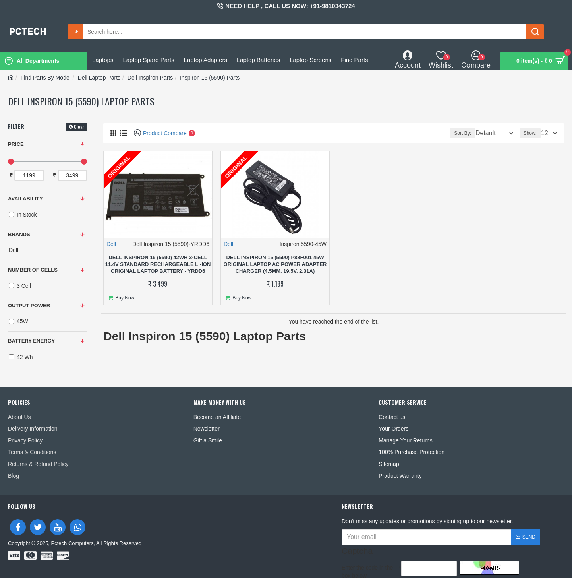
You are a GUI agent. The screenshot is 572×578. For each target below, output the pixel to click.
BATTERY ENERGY (31, 341)
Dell (111, 244)
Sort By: (457, 133)
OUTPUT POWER (29, 305)
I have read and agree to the (400, 566)
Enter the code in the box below (367, 549)
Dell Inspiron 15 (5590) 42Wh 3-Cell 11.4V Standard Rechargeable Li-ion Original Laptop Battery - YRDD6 (158, 264)
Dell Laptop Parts (99, 77)
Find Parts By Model (46, 77)
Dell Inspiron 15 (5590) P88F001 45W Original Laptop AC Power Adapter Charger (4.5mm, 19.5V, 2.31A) (275, 264)
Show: (532, 133)
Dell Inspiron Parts (150, 77)
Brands (19, 234)
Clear (79, 126)
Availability (25, 199)
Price (16, 144)
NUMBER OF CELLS (33, 270)
